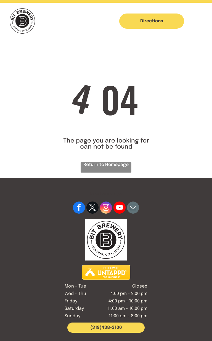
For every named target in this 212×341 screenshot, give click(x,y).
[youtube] (119, 208)
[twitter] (92, 208)
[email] (133, 208)
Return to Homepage (106, 164)
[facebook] (79, 208)
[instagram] (106, 208)
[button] (199, 21)
